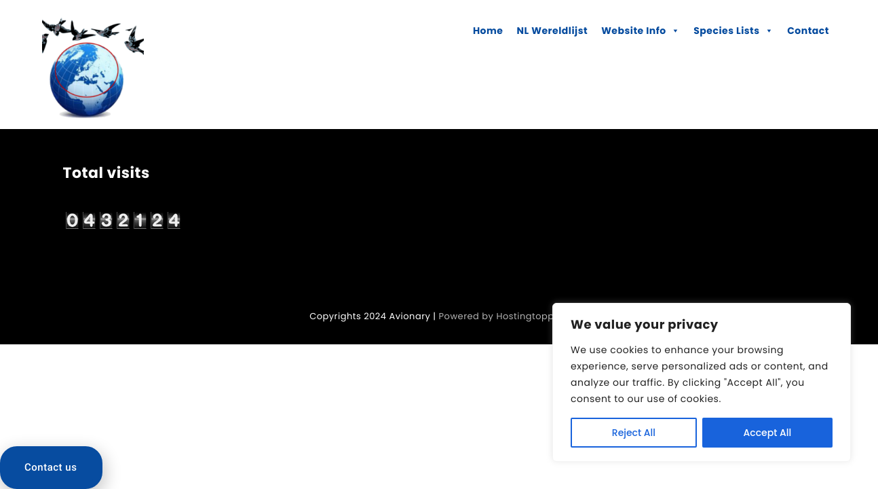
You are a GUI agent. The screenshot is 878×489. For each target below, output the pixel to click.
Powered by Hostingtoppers (504, 316)
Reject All (633, 432)
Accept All (768, 432)
